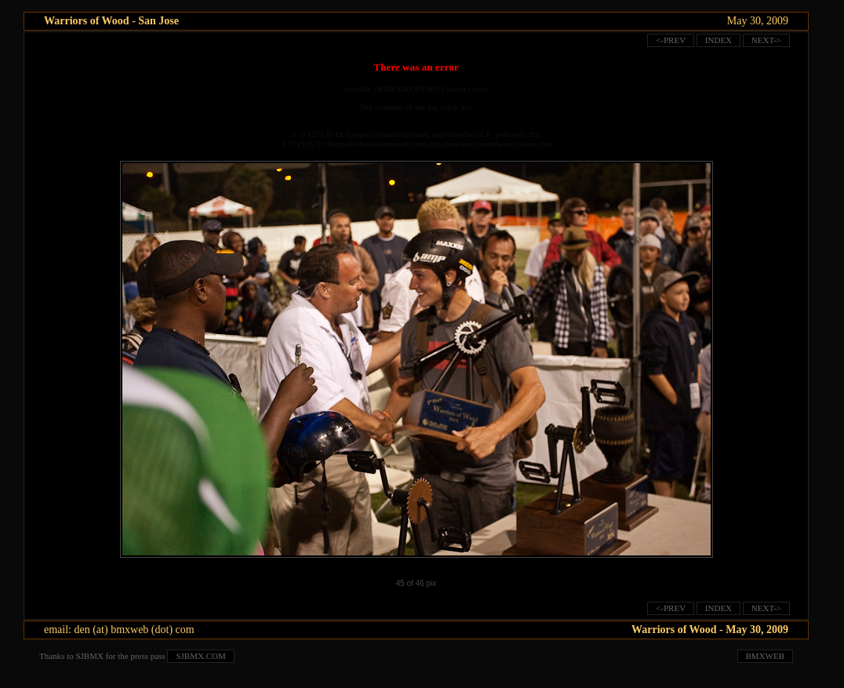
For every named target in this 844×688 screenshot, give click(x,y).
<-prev (671, 40)
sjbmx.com (200, 656)
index (718, 40)
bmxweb (765, 656)
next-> (766, 40)
